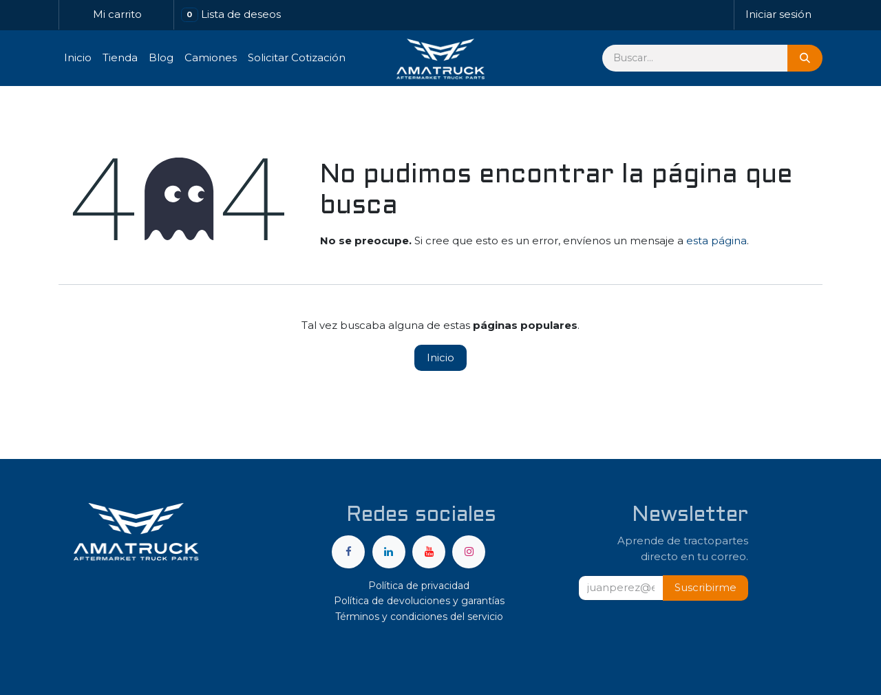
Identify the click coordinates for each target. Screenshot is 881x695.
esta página (716, 240)
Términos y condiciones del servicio (419, 616)
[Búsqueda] (804, 58)
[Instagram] (468, 551)
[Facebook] (348, 551)
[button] (705, 588)
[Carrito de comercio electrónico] (116, 15)
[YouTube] (428, 551)
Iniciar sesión (778, 14)
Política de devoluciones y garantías (419, 601)
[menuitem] (78, 58)
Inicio (440, 357)
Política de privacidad (418, 585)
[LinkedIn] (388, 551)
